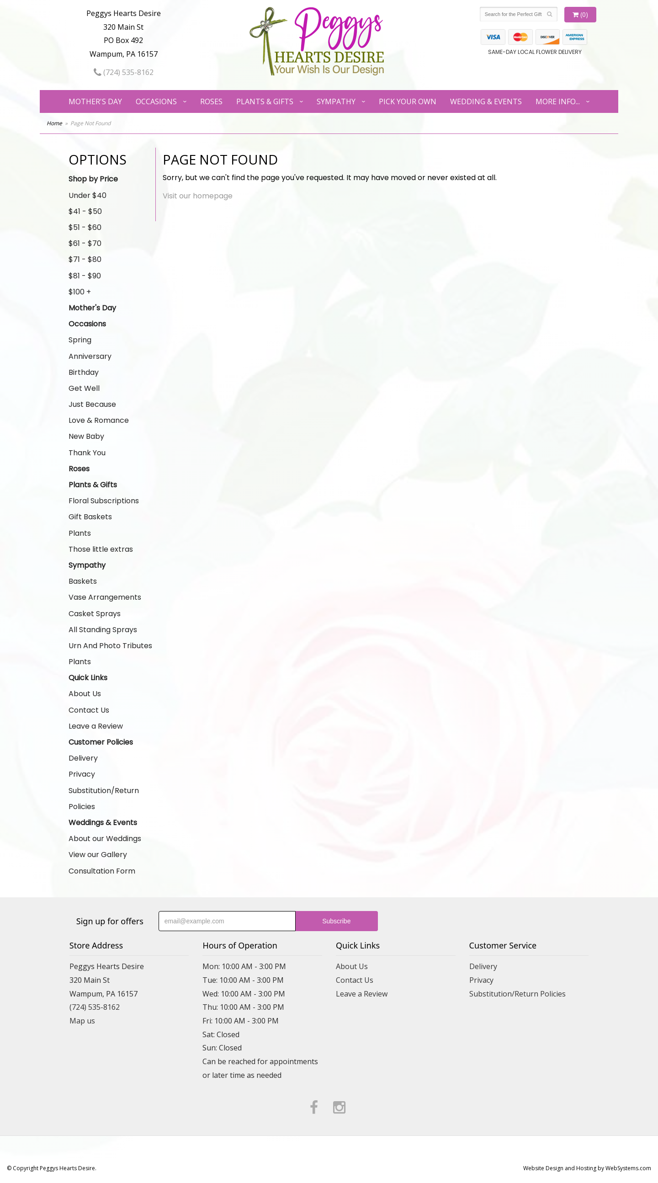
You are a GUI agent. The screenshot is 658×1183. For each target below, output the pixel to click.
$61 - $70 (85, 243)
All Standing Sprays (103, 629)
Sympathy (336, 101)
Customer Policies (101, 742)
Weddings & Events (103, 822)
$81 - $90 (85, 276)
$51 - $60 (85, 227)
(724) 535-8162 (124, 72)
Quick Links (88, 677)
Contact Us (89, 710)
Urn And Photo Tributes (110, 645)
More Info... (558, 101)
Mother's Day (95, 101)
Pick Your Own (407, 101)
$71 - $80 (85, 259)
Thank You (87, 453)
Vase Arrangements (105, 597)
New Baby (86, 436)
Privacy (82, 774)
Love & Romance (99, 420)
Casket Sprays (95, 613)
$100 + (80, 292)
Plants (80, 533)
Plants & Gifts (264, 101)
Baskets (83, 581)
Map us (82, 1021)
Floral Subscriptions (104, 501)
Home (54, 123)
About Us (85, 693)
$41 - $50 (85, 211)
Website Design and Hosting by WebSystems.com (587, 1168)
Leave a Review (96, 726)
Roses (211, 101)
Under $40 (87, 195)
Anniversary (90, 356)
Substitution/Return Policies (104, 798)
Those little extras (101, 549)
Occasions (156, 101)
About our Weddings (105, 838)
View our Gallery (98, 854)
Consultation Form (102, 871)
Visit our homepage (198, 196)
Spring (80, 340)
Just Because (92, 404)
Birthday (84, 372)
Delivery (83, 758)
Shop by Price (93, 179)
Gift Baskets (90, 517)
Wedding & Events (486, 101)
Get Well (84, 388)
